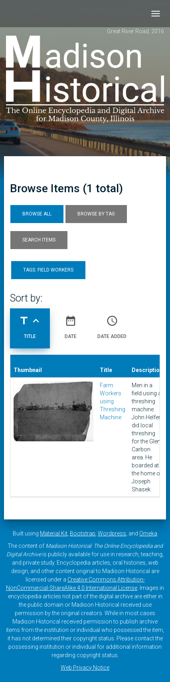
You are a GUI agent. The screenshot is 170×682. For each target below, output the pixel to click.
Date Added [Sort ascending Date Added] (112, 324)
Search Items (38, 240)
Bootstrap (82, 533)
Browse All (36, 214)
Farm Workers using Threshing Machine (112, 401)
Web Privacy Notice (85, 667)
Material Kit (53, 533)
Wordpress (112, 533)
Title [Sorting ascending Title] (30, 324)
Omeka (148, 533)
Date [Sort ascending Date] (71, 324)
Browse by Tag (96, 214)
